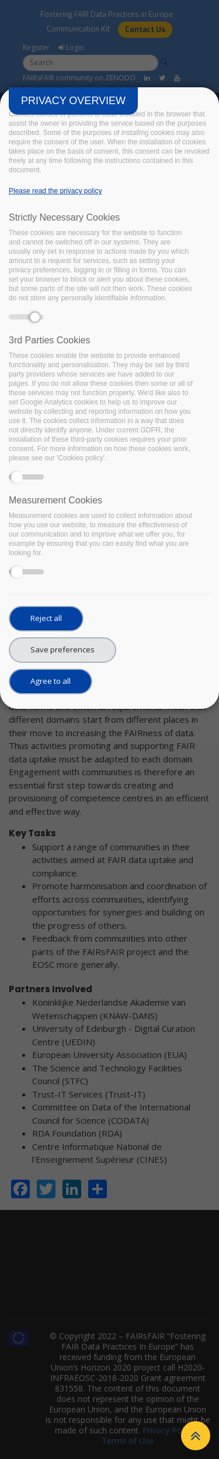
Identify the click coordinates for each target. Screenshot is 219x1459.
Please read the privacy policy (55, 191)
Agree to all (50, 681)
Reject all (46, 618)
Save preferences (62, 649)
